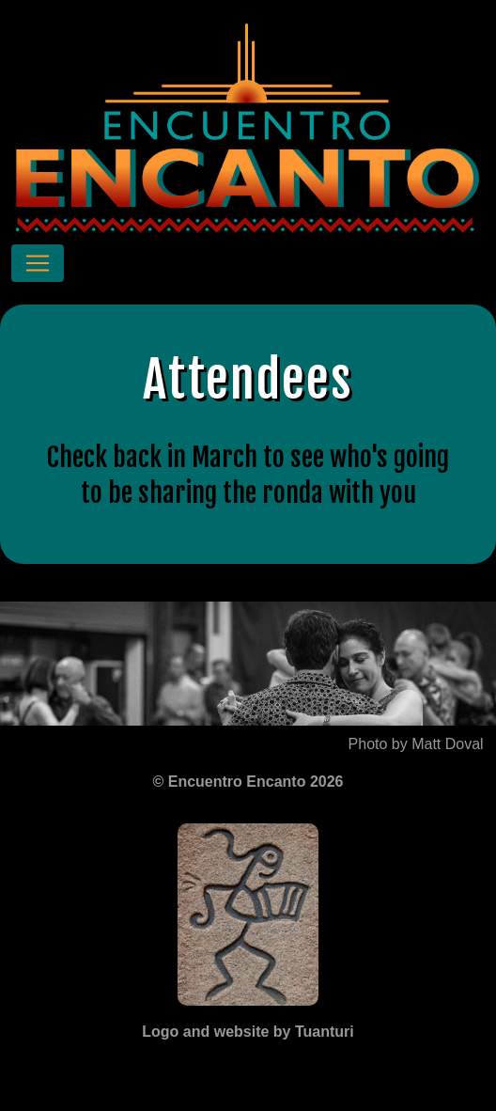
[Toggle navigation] (37, 263)
